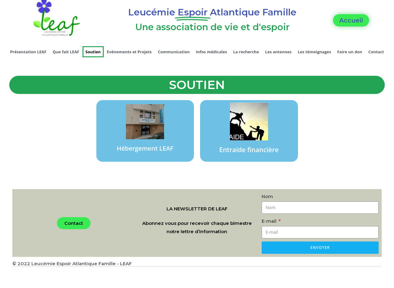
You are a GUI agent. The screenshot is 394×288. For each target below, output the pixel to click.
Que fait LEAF (66, 52)
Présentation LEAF (28, 52)
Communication (174, 52)
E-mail (270, 221)
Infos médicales (211, 52)
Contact (376, 52)
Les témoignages (314, 52)
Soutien (93, 52)
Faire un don (349, 52)
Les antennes (278, 52)
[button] (351, 20)
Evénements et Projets (129, 52)
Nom (267, 196)
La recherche (246, 52)
